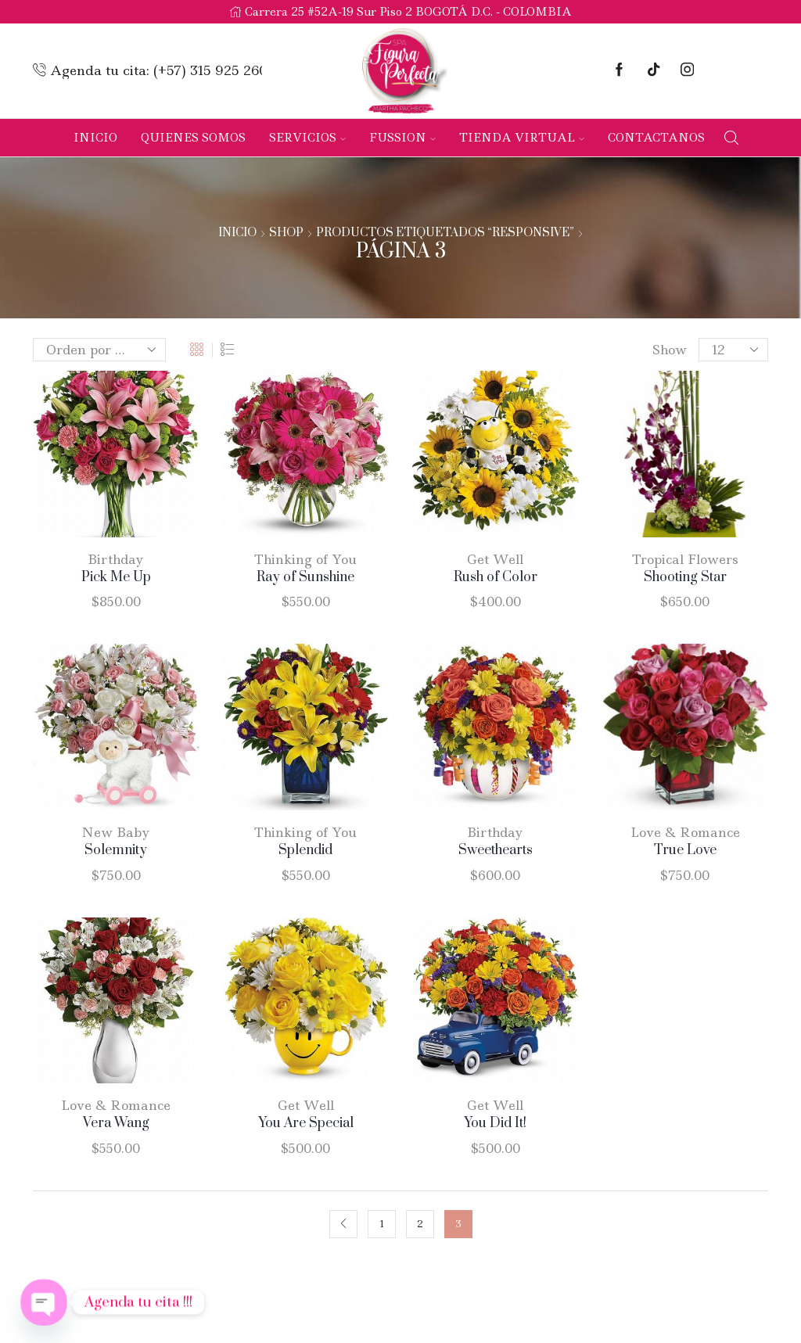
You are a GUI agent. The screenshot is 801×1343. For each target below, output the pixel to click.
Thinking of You (305, 559)
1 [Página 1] (381, 1223)
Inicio (95, 137)
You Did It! (495, 1123)
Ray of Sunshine (305, 577)
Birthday (116, 559)
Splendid (305, 850)
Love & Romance (685, 832)
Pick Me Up (116, 577)
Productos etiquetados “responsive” (445, 233)
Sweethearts (495, 850)
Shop (286, 233)
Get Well (495, 559)
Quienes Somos (193, 137)
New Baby (115, 832)
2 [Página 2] (420, 1223)
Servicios (307, 137)
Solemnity (115, 850)
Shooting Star (685, 577)
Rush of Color (495, 577)
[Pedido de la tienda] (99, 349)
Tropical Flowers (685, 559)
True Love (685, 850)
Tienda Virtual (521, 137)
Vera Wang (116, 1123)
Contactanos (656, 137)
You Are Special (306, 1123)
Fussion (402, 137)
